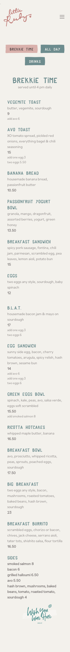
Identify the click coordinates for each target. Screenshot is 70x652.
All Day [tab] (52, 49)
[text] (35, 617)
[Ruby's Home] (18, 16)
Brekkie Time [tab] (22, 49)
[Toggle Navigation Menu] (62, 16)
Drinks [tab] (35, 61)
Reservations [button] (35, 646)
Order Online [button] (35, 636)
